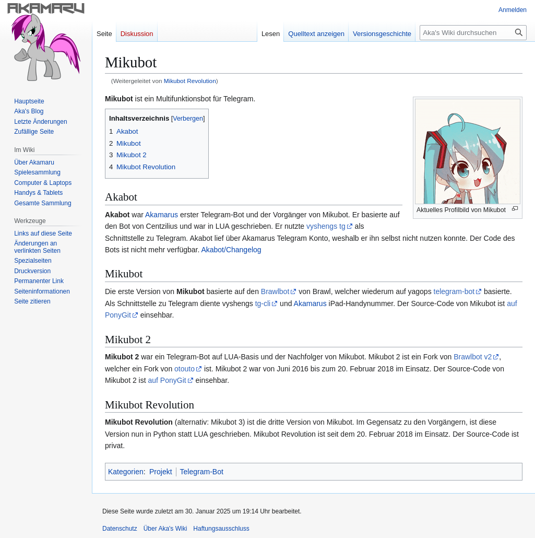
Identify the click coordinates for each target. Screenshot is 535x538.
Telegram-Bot (201, 471)
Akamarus (161, 214)
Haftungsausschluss (221, 528)
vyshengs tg (326, 226)
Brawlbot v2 (473, 357)
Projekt (160, 471)
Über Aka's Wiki (165, 528)
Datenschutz (119, 528)
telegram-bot (454, 291)
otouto (184, 369)
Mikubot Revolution (190, 80)
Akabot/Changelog (231, 249)
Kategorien (126, 471)
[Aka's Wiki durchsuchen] (473, 32)
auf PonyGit (167, 380)
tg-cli (263, 303)
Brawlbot (275, 291)
